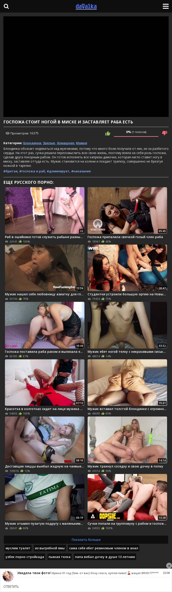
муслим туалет (18, 548)
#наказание (81, 171)
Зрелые (49, 143)
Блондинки (32, 143)
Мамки (81, 143)
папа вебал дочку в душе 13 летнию (105, 557)
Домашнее (65, 143)
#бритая (10, 171)
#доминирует (58, 171)
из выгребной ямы (50, 548)
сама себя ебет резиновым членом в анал (103, 548)
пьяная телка (60, 557)
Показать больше (86, 539)
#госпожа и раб (32, 171)
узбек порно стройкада (25, 557)
